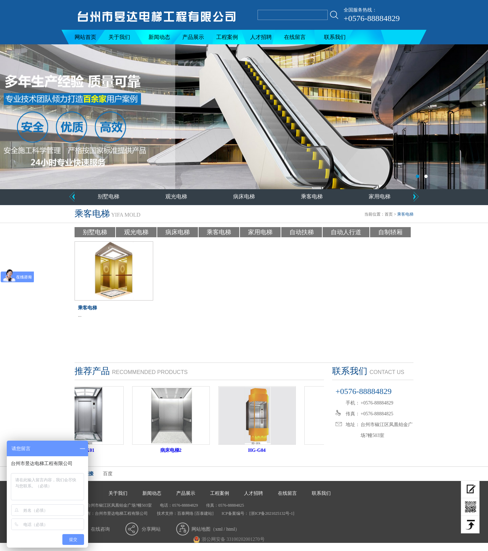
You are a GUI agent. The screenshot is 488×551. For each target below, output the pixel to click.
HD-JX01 (88, 450)
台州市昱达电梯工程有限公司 (244, 116)
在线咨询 (100, 529)
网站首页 (85, 37)
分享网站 (151, 529)
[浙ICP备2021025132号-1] (271, 513)
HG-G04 (260, 450)
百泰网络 (185, 513)
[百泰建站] (204, 513)
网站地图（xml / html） (215, 529)
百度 (108, 473)
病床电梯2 (174, 450)
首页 (389, 214)
